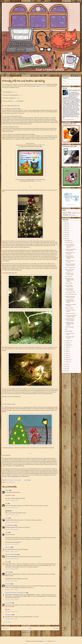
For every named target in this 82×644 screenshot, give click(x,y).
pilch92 (6, 562)
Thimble (65, 215)
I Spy (66, 329)
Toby (70, 215)
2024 (65, 226)
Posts (65, 80)
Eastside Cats (8, 547)
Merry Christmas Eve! (70, 267)
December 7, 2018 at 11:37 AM (11, 551)
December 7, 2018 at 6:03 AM (11, 500)
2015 (65, 368)
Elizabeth (7, 490)
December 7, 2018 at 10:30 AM (11, 522)
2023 (65, 228)
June (67, 351)
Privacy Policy (22, 73)
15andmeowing (43, 86)
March (67, 357)
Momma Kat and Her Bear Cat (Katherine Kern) (15, 592)
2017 (65, 364)
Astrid (65, 213)
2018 (65, 238)
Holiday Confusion (69, 307)
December (68, 240)
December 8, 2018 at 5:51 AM (11, 611)
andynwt (45, 641)
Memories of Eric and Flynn (11, 554)
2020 (65, 234)
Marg (6, 503)
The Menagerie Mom (75, 90)
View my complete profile (68, 119)
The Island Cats (8, 614)
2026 (65, 221)
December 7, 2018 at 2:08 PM (11, 569)
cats (8, 482)
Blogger (54, 641)
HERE (43, 145)
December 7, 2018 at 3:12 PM (11, 580)
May (67, 353)
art (6, 482)
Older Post (55, 628)
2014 (65, 370)
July (67, 349)
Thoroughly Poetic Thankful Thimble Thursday (69, 257)
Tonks (73, 215)
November (68, 340)
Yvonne (6, 518)
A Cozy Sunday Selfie (70, 292)
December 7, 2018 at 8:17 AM (11, 515)
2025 (65, 223)
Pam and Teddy (8, 603)
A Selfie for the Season (70, 313)
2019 (65, 236)
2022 (65, 230)
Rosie (78, 213)
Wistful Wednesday (69, 327)
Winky (76, 215)
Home (5, 73)
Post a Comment (7, 622)
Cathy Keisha (8, 584)
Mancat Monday (68, 331)
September (68, 344)
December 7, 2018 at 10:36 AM (11, 529)
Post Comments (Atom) (33, 632)
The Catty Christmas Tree (70, 294)
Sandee (6, 532)
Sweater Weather (69, 283)
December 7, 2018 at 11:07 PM (11, 599)
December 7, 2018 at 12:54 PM (11, 558)
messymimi (7, 572)
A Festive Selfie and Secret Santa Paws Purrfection (69, 246)
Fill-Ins (13, 482)
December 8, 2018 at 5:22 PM (11, 619)
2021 (65, 232)
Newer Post (5, 628)
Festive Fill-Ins (68, 276)
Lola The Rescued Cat (10, 525)
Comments (66, 83)
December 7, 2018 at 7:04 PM (11, 589)
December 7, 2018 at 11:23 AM (11, 544)
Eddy (10, 482)
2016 (65, 366)
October (67, 342)
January (67, 361)
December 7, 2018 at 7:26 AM (11, 507)
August (67, 347)
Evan (74, 213)
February (68, 359)
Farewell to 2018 (69, 242)
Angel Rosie (13, 73)
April (67, 355)
